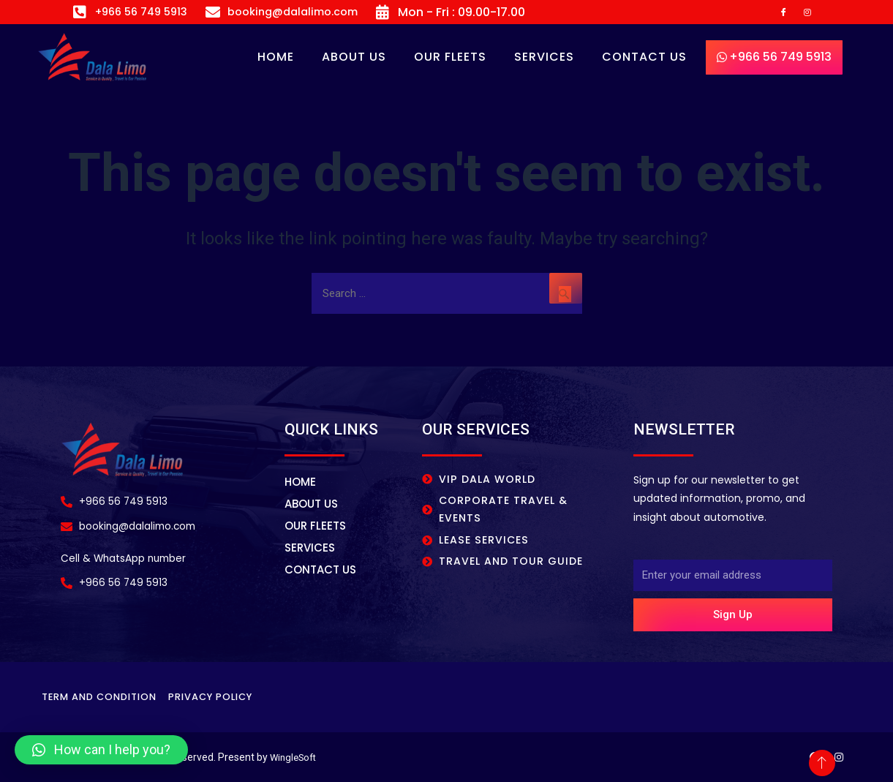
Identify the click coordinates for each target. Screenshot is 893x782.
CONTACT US (644, 61)
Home (275, 61)
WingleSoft (295, 757)
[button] (101, 749)
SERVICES (544, 61)
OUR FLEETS (450, 61)
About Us (354, 61)
